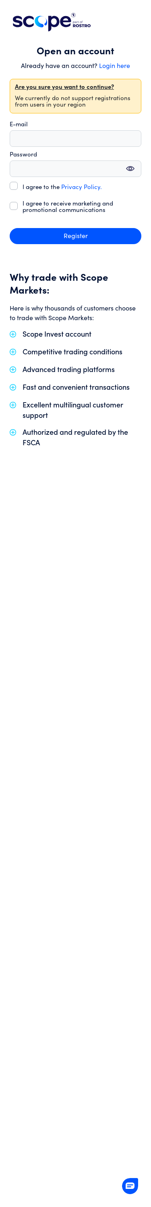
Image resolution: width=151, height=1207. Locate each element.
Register (76, 236)
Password (23, 155)
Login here (114, 66)
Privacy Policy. (81, 187)
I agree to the (62, 187)
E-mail (19, 124)
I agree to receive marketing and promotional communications (68, 207)
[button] (130, 1186)
